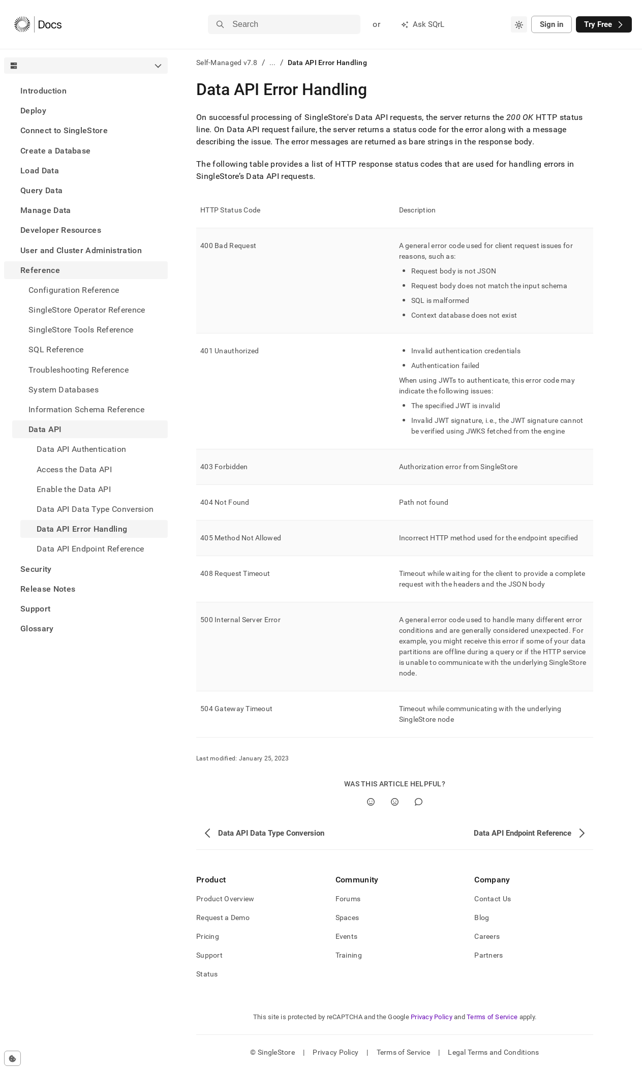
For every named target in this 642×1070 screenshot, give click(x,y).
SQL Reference (55, 349)
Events (346, 936)
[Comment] (419, 802)
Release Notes (47, 589)
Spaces (347, 917)
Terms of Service (492, 1017)
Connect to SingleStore (64, 130)
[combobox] (519, 24)
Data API (45, 429)
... (272, 62)
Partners (488, 955)
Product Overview (225, 899)
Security (36, 569)
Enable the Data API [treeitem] (74, 489)
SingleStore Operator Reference (86, 310)
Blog (481, 917)
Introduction (43, 91)
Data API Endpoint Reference (90, 549)
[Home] (38, 24)
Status (207, 974)
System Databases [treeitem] (63, 389)
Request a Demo (223, 917)
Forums (348, 899)
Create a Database (55, 151)
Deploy (33, 110)
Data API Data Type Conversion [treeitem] (95, 509)
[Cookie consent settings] (12, 1058)
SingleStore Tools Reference (81, 329)
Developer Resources (60, 230)
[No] (395, 802)
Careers (487, 936)
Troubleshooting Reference (78, 370)
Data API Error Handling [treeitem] (82, 529)
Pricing (207, 936)
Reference (40, 270)
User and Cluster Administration (81, 250)
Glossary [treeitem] (37, 628)
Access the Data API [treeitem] (74, 469)
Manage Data (45, 210)
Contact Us (492, 899)
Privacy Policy (431, 1017)
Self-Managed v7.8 (227, 62)
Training (348, 955)
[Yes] (371, 802)
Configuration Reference (73, 290)
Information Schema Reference (86, 409)
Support (35, 609)
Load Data (39, 170)
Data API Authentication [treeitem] (81, 449)
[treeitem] (86, 91)
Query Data (41, 190)
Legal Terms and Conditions (493, 1052)
